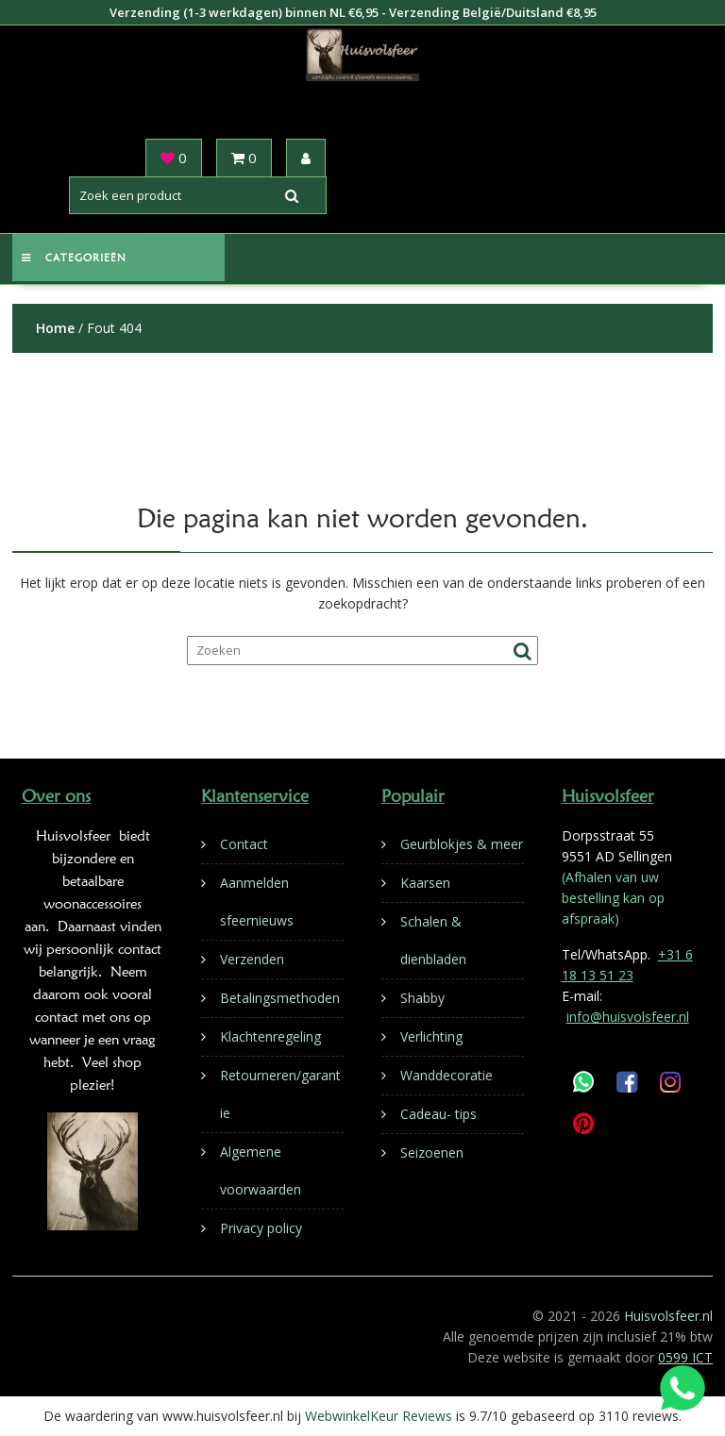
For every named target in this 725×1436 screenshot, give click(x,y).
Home (55, 328)
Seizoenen (432, 1152)
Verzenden (252, 959)
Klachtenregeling (270, 1036)
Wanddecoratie (446, 1075)
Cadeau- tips (438, 1114)
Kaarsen (425, 883)
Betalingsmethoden (280, 998)
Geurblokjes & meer (461, 844)
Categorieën (74, 257)
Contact (244, 844)
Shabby (422, 998)
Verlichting (431, 1036)
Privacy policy (261, 1228)
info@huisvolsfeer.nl (627, 1017)
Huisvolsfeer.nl (668, 1316)
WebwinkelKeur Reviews (378, 1416)
